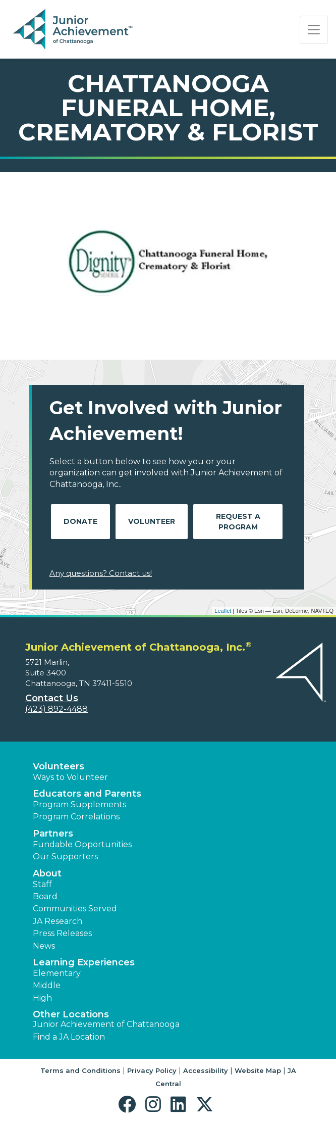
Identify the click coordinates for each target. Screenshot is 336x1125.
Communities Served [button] (75, 908)
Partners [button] (53, 833)
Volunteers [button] (58, 766)
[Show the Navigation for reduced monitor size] (314, 30)
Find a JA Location (69, 1037)
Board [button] (45, 896)
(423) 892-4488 (56, 709)
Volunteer (151, 521)
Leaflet (222, 611)
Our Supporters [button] (65, 856)
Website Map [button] (258, 1070)
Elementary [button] (57, 973)
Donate (80, 521)
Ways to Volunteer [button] (70, 777)
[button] (129, 1104)
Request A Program (238, 521)
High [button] (42, 998)
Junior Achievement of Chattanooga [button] (106, 1024)
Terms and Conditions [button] (80, 1070)
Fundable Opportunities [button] (82, 844)
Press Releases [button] (62, 933)
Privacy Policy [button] (152, 1070)
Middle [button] (47, 985)
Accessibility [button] (205, 1070)
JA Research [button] (57, 921)
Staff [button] (42, 884)
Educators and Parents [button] (87, 793)
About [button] (47, 873)
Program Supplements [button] (79, 804)
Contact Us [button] (51, 698)
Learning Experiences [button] (84, 962)
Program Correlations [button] (76, 816)
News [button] (44, 946)
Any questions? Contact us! (100, 573)
